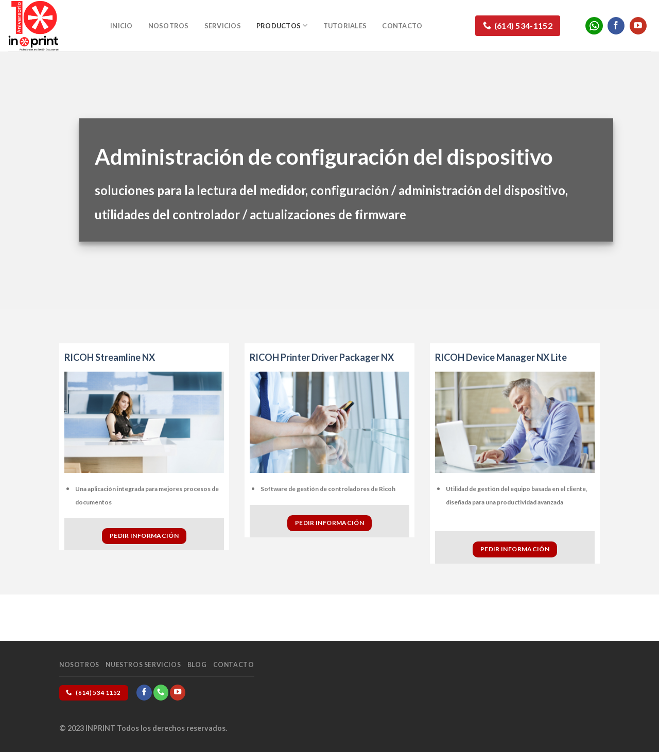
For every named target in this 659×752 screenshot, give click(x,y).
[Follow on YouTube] (638, 25)
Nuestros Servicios (143, 665)
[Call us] (161, 692)
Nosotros (168, 26)
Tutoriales (345, 26)
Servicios (222, 26)
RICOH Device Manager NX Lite (501, 357)
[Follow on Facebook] (616, 25)
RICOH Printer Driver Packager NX (322, 357)
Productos (282, 25)
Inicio (121, 26)
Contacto (402, 26)
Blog (196, 665)
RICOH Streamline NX (109, 357)
